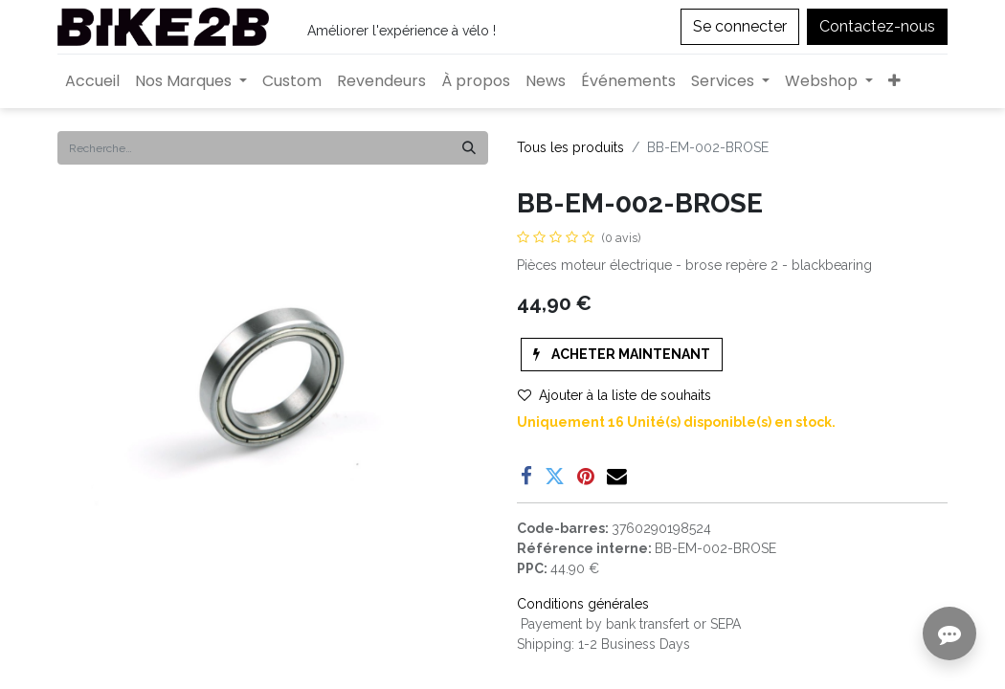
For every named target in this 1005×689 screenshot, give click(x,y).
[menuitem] (92, 81)
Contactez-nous (877, 26)
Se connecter (740, 26)
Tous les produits (570, 147)
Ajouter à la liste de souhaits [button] (614, 395)
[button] (894, 81)
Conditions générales (583, 603)
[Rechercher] (469, 148)
